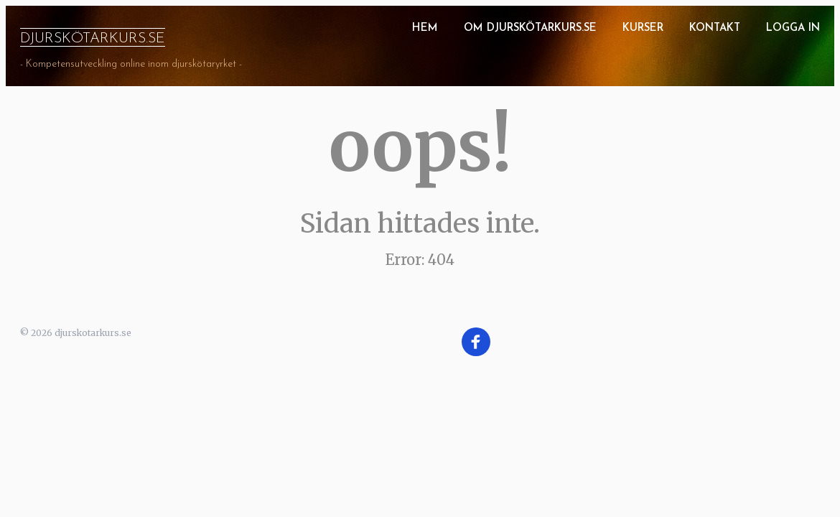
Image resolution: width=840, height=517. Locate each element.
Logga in (793, 28)
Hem (425, 28)
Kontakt (714, 28)
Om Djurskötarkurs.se (530, 28)
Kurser (642, 28)
